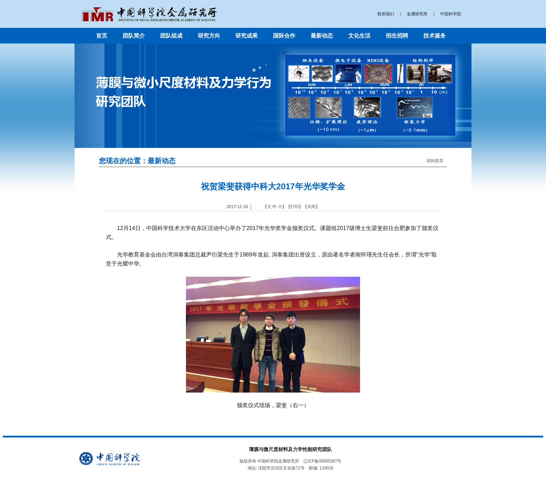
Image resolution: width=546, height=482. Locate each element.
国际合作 (284, 36)
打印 (294, 206)
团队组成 (171, 36)
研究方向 (209, 36)
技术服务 (434, 36)
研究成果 (246, 36)
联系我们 (385, 13)
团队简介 (134, 36)
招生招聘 (397, 36)
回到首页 (435, 160)
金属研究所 (417, 13)
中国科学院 (450, 13)
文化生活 (359, 36)
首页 (101, 36)
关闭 (311, 206)
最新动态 (322, 36)
